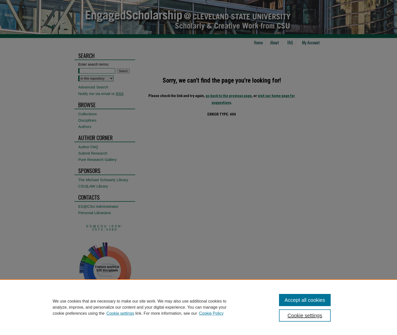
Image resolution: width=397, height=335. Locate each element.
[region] (198, 307)
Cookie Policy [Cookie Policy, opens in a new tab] (211, 313)
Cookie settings (120, 313)
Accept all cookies (305, 300)
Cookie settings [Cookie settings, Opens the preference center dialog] (305, 315)
